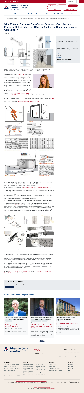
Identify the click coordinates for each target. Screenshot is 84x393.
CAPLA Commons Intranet (54, 368)
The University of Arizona (51, 388)
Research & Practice (46, 13)
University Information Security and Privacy (42, 387)
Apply (73, 5)
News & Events (67, 13)
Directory (52, 5)
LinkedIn (71, 370)
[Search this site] (71, 1)
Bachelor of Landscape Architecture (28, 369)
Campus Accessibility (69, 356)
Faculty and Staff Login (54, 374)
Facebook (71, 364)
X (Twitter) (71, 366)
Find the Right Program (28, 364)
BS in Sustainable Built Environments (28, 372)
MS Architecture (39, 364)
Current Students (34, 13)
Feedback (77, 356)
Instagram (71, 368)
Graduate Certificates (40, 374)
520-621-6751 (36, 349)
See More (42, 340)
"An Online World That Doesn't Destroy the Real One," (20, 271)
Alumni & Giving (57, 13)
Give (62, 5)
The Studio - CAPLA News (16, 17)
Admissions (25, 13)
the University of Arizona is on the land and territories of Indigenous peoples (31, 381)
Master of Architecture (38, 187)
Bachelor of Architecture (28, 187)
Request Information (70, 9)
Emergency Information (59, 356)
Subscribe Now (9, 287)
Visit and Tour (52, 366)
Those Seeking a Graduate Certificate (12, 368)
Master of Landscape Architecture (40, 367)
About (6, 13)
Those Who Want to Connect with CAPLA (12, 375)
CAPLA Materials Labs (19, 204)
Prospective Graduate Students (10, 366)
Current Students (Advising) (9, 370)
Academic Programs (15, 13)
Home (8, 17)
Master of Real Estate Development (40, 370)
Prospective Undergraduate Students (11, 364)
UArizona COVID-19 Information (55, 370)
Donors (5, 374)
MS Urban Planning (40, 372)
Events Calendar (52, 364)
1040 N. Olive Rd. (37, 350)
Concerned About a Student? (55, 372)
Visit (55, 9)
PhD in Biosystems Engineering (17, 189)
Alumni (5, 372)
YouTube (71, 372)
